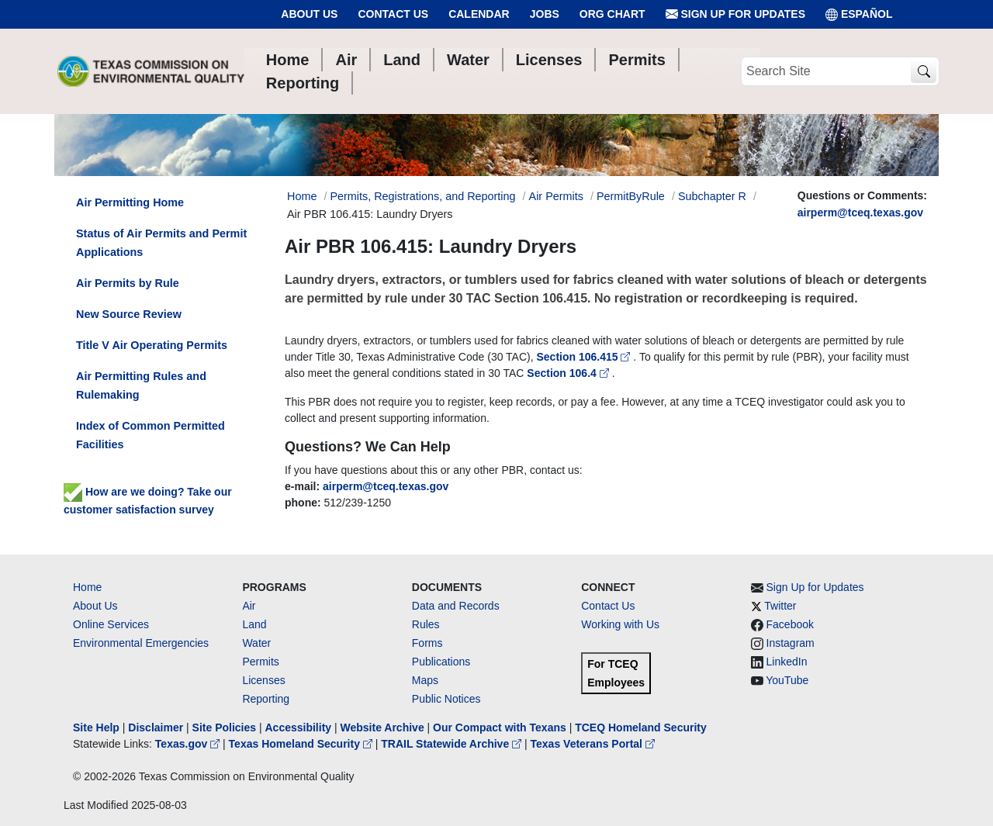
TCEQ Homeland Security (641, 727)
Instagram (790, 643)
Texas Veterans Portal (593, 744)
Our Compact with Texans (499, 727)
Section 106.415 (585, 357)
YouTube (787, 680)
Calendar (479, 14)
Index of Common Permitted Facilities (150, 435)
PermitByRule (631, 196)
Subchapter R (712, 196)
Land (254, 624)
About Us (309, 14)
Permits (260, 661)
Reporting (265, 699)
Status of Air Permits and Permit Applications (161, 242)
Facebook (790, 624)
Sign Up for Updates (735, 14)
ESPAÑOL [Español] (859, 14)
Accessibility (299, 727)
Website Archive (382, 727)
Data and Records (456, 606)
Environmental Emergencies (141, 643)
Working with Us (620, 624)
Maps (425, 680)
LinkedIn (787, 661)
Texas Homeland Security (302, 744)
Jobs (544, 14)
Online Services (111, 624)
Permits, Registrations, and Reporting (422, 196)
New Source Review (129, 314)
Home (87, 587)
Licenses (263, 680)
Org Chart (612, 14)
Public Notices (446, 699)
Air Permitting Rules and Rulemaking (141, 385)
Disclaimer (155, 727)
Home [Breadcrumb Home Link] (302, 196)
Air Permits (556, 196)
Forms (427, 643)
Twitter (780, 606)
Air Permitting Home (130, 202)
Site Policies (224, 727)
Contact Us (393, 14)
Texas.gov (189, 744)
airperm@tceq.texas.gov (860, 212)
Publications (441, 661)
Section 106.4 (569, 373)
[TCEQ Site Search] (923, 72)
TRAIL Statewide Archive (452, 744)
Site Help (96, 727)
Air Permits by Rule (127, 283)
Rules (426, 624)
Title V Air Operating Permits (151, 345)
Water (256, 643)
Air (248, 606)
